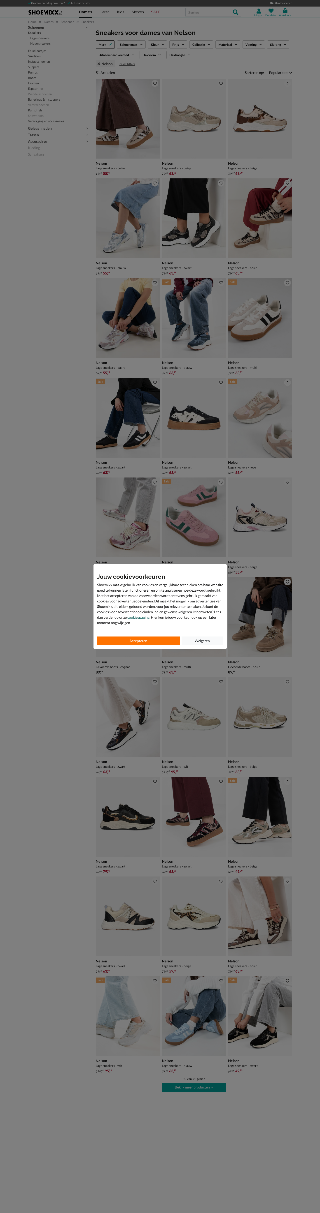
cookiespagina (138, 617)
